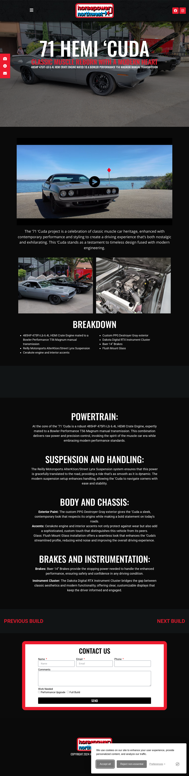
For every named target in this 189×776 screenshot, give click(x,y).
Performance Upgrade (53, 692)
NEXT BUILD (171, 621)
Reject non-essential (131, 764)
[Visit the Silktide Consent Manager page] (177, 764)
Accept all (105, 764)
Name (41, 659)
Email (79, 659)
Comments (44, 669)
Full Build (75, 692)
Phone (118, 659)
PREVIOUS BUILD (23, 621)
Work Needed (45, 689)
